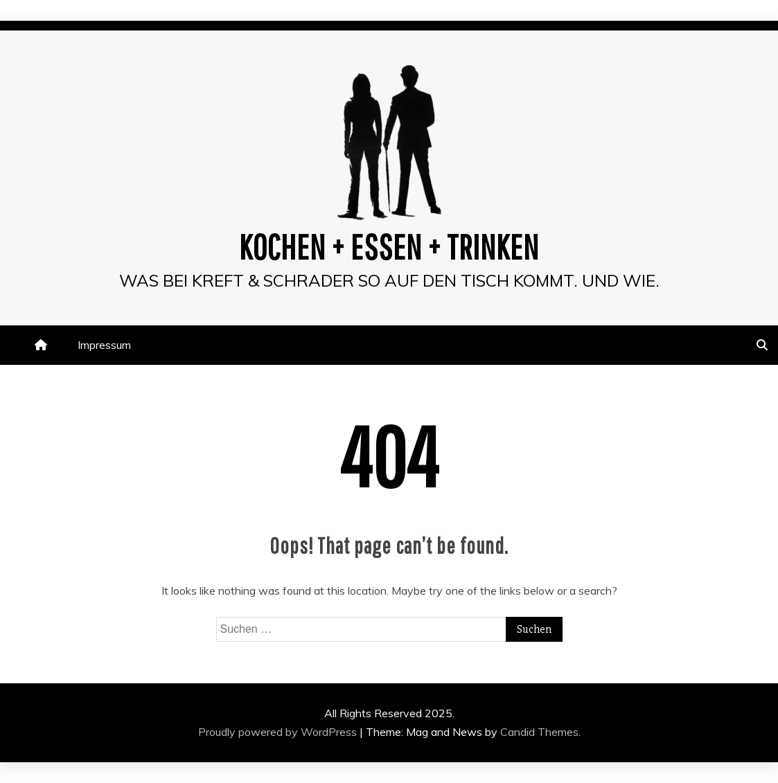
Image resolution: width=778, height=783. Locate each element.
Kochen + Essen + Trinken (389, 246)
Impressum (104, 345)
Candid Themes (539, 732)
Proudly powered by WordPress (279, 732)
